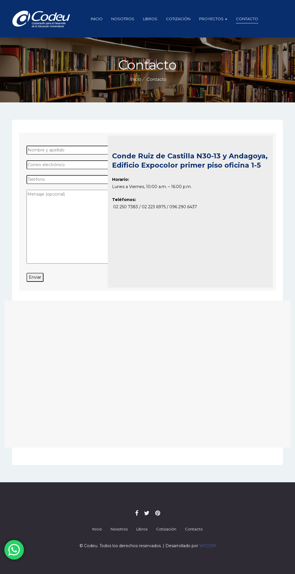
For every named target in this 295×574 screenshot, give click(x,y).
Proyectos (213, 18)
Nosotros (122, 18)
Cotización (178, 18)
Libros (150, 18)
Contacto (247, 18)
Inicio (97, 18)
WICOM (207, 545)
